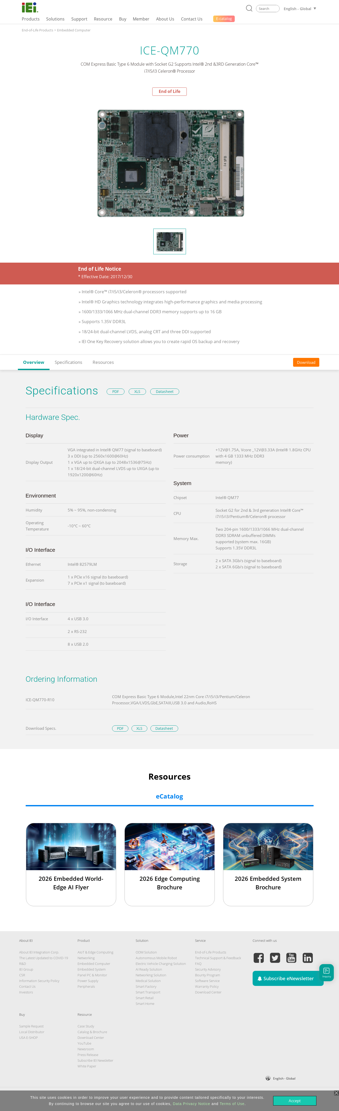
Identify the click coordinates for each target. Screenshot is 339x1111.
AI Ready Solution (149, 969)
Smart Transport (148, 992)
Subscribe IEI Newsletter (95, 1060)
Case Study (86, 1026)
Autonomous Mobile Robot (156, 958)
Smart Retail (145, 998)
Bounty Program (207, 975)
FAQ (198, 963)
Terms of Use (232, 1104)
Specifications (68, 362)
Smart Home (145, 1003)
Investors (26, 992)
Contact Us (27, 986)
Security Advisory (208, 969)
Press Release (88, 1054)
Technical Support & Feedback (218, 958)
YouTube (84, 1043)
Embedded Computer (74, 30)
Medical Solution (148, 980)
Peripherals (86, 986)
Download (306, 362)
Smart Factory (146, 986)
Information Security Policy (39, 980)
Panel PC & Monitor (92, 975)
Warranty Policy (207, 986)
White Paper (87, 1066)
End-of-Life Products (37, 30)
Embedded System (92, 969)
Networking (86, 958)
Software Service (207, 980)
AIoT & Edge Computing (95, 952)
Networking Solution (151, 975)
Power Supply (88, 980)
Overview (33, 362)
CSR (22, 975)
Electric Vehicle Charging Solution (161, 963)
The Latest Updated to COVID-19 (43, 958)
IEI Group (26, 969)
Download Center (208, 992)
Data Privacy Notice (191, 1104)
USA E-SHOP (28, 1037)
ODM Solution (146, 952)
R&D (22, 963)
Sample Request (31, 1026)
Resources (103, 362)
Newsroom (86, 1049)
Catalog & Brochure (92, 1032)
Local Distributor (31, 1032)
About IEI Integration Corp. (39, 952)
